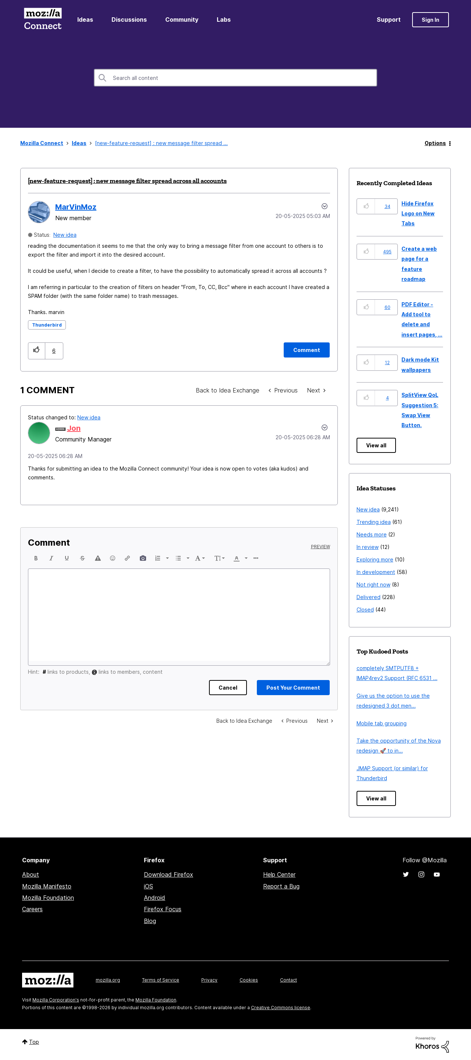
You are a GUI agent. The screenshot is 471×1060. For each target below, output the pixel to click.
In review (368, 547)
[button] (36, 351)
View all (376, 445)
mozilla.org (108, 980)
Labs (224, 19)
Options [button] (435, 143)
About (30, 874)
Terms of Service (160, 980)
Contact (288, 980)
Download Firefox (168, 874)
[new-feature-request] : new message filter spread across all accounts (127, 181)
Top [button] (34, 1042)
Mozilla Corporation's (55, 1000)
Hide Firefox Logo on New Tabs (418, 213)
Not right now (373, 584)
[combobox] (235, 78)
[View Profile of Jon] (74, 428)
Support (389, 19)
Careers (32, 909)
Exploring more (375, 559)
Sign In (430, 20)
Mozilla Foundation (48, 897)
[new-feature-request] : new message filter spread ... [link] (161, 143)
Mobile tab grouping (382, 723)
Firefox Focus (162, 909)
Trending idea (374, 522)
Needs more (372, 534)
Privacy (209, 980)
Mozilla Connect (42, 20)
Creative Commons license (280, 1007)
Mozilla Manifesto (46, 886)
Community (181, 19)
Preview (320, 547)
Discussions (129, 19)
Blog (150, 921)
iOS (148, 886)
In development (376, 572)
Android (154, 897)
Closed (365, 609)
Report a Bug (281, 886)
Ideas (85, 19)
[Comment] (307, 350)
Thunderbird (47, 325)
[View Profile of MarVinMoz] (75, 207)
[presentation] (36, 558)
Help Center (279, 874)
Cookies (249, 980)
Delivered (368, 597)
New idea (65, 235)
